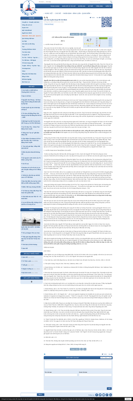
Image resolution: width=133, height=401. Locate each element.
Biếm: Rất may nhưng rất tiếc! (31, 187)
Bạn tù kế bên (26, 96)
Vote (110, 38)
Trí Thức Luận (26, 261)
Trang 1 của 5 (75, 34)
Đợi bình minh (26, 272)
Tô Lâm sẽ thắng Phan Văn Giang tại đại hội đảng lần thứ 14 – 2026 (31, 115)
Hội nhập (48, 1)
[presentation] (59, 381)
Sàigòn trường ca (27, 269)
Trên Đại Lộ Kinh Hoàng (29, 244)
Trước (93, 17)
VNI (110, 357)
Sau (98, 17)
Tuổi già (24, 265)
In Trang (45, 354)
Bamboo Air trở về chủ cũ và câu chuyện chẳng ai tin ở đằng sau (31, 169)
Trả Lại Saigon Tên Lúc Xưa (30, 233)
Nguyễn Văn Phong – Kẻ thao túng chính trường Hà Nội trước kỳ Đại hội (31, 101)
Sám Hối (25, 248)
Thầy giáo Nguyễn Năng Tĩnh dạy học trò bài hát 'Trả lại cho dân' (30, 238)
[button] (31, 22)
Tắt (102, 357)
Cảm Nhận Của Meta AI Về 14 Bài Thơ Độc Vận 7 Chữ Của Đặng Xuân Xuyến (30, 140)
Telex (106, 357)
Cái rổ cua (25, 163)
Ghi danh (41, 1)
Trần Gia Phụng (49, 24)
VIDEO (31, 209)
